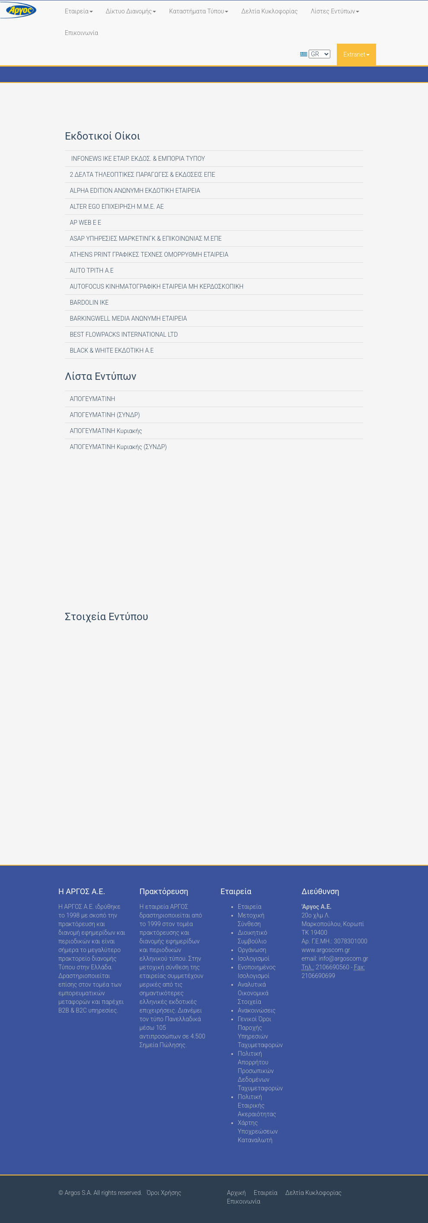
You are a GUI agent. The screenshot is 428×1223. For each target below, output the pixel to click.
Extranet (356, 54)
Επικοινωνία (81, 32)
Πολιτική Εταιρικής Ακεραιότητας (257, 1105)
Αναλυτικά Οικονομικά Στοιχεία (253, 993)
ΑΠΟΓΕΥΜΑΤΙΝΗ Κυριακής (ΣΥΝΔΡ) (117, 446)
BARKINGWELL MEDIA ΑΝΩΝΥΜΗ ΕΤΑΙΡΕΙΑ (127, 318)
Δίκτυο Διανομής (131, 11)
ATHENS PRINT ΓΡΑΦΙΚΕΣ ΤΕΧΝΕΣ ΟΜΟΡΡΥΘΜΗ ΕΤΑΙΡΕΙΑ (148, 254)
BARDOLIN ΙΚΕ (88, 302)
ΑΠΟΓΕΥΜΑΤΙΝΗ (91, 398)
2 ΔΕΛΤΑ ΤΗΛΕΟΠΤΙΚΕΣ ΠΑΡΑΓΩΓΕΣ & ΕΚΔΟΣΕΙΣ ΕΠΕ (141, 174)
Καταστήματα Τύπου (198, 11)
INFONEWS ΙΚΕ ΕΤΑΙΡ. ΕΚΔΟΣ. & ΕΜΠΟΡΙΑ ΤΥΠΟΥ (136, 158)
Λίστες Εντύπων (335, 11)
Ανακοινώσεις (257, 1010)
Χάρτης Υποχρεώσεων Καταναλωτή (258, 1131)
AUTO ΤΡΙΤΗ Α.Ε (91, 270)
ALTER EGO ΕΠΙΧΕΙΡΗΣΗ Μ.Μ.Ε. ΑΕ (116, 206)
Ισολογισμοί (253, 958)
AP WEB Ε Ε (84, 222)
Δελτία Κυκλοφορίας (269, 11)
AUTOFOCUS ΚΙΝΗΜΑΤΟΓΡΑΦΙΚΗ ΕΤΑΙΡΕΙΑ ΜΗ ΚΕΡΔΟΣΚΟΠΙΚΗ (155, 286)
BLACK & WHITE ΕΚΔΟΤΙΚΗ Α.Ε (111, 350)
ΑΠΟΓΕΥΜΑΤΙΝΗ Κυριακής (105, 430)
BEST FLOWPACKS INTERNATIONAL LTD (123, 334)
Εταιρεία (79, 11)
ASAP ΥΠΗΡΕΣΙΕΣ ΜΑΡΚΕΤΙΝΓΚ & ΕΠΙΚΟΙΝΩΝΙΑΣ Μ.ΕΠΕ (145, 238)
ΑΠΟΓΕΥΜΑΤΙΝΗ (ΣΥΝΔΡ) (104, 414)
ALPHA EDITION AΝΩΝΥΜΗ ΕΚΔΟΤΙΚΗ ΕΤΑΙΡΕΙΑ (134, 190)
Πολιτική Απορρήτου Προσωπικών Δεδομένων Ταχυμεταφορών (260, 1071)
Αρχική (236, 1192)
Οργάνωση (252, 949)
